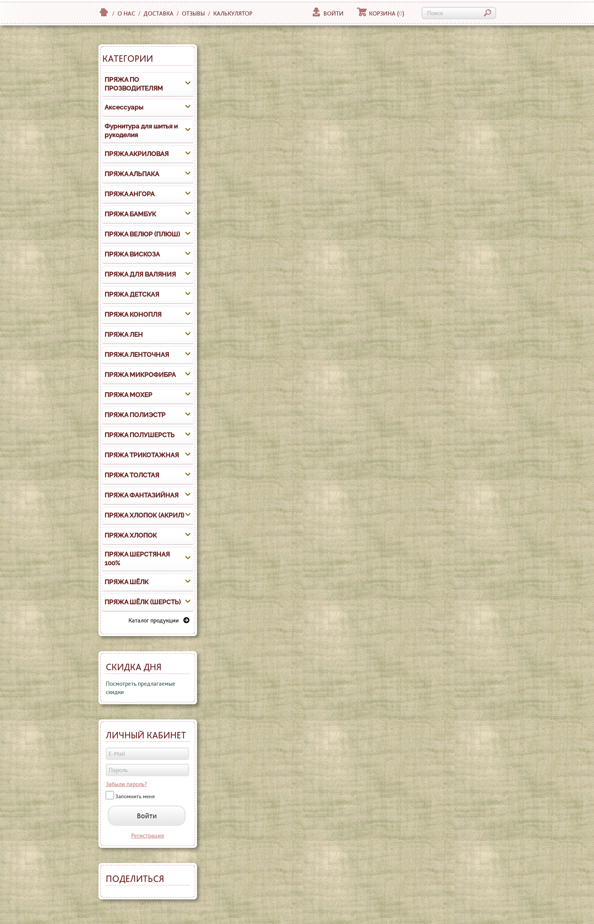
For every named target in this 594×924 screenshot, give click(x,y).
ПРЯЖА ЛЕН (124, 334)
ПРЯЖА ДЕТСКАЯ (132, 294)
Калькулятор (232, 13)
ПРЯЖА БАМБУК (130, 214)
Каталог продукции (158, 620)
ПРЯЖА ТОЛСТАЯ (132, 475)
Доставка (159, 13)
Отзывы (193, 13)
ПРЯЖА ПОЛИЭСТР (135, 415)
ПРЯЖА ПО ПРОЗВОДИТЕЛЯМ (134, 84)
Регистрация (147, 835)
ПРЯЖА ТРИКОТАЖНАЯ (142, 455)
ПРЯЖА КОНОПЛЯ (133, 314)
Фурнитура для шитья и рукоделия (141, 130)
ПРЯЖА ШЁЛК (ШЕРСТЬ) (143, 602)
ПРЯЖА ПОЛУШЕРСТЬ (140, 435)
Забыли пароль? (126, 784)
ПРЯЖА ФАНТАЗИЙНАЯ (141, 495)
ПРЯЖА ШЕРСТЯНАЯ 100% (137, 558)
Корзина (380, 13)
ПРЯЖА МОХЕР (128, 395)
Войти (327, 13)
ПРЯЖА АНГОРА (130, 194)
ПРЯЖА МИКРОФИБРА (140, 374)
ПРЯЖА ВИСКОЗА (132, 254)
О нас (126, 13)
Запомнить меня (135, 796)
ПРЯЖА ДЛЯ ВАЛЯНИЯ (140, 274)
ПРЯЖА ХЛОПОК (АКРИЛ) (144, 515)
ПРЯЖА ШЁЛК (126, 582)
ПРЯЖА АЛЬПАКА (132, 174)
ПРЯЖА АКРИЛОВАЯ (137, 154)
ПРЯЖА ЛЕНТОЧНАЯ (137, 354)
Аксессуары (124, 107)
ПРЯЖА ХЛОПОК (131, 535)
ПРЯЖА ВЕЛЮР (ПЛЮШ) (142, 234)
